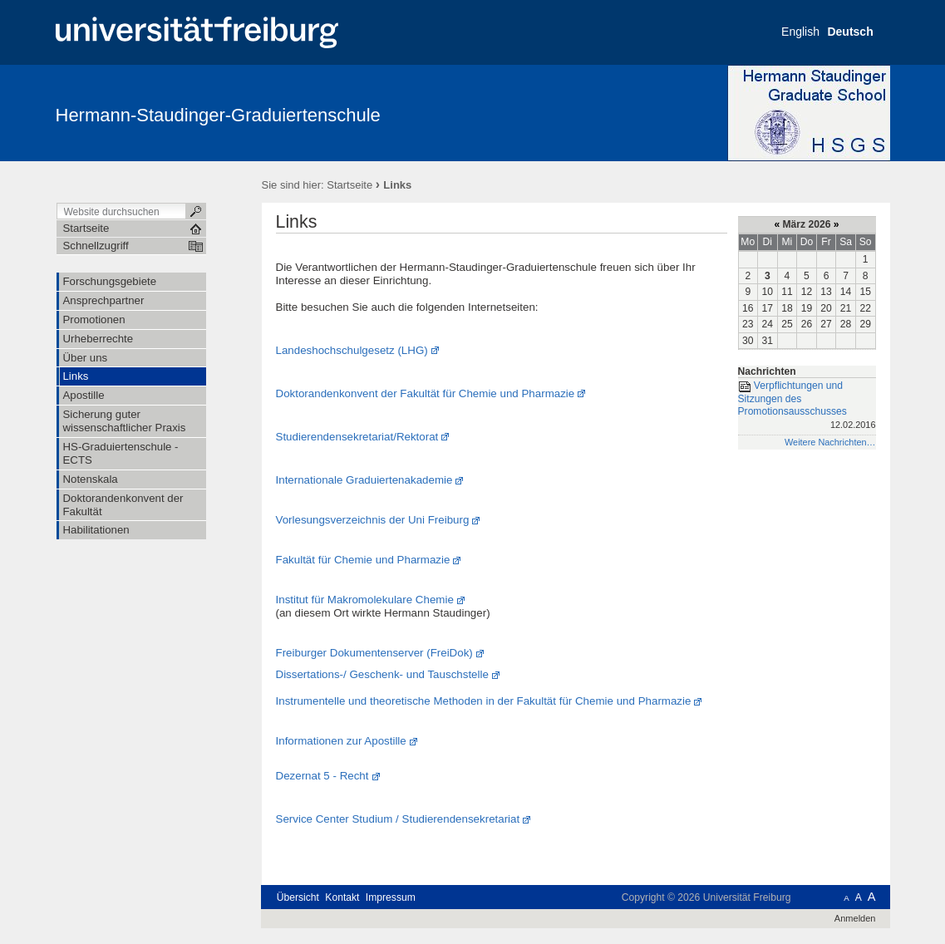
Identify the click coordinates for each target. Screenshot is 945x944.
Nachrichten (767, 371)
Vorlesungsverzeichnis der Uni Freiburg (373, 520)
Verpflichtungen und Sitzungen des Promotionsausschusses (807, 406)
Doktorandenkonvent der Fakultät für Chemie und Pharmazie (425, 393)
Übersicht (298, 897)
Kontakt (342, 897)
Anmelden (855, 918)
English (800, 31)
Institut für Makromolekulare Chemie (365, 599)
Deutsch (850, 31)
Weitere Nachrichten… (830, 442)
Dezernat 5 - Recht (322, 775)
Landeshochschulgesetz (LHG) (352, 350)
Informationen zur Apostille (341, 741)
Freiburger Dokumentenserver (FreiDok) (374, 653)
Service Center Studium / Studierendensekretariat (398, 819)
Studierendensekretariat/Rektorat (357, 436)
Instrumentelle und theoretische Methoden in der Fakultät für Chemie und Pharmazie (484, 701)
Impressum (391, 897)
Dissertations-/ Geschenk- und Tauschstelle (382, 674)
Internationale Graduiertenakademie (364, 480)
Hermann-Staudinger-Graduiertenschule (218, 115)
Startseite (349, 185)
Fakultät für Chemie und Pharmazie (363, 559)
